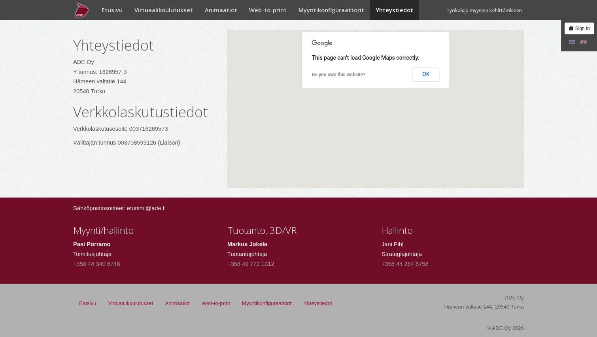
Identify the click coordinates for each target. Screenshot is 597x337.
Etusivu (112, 10)
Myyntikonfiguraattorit (331, 10)
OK (426, 74)
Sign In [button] (579, 28)
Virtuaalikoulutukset (163, 10)
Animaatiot (221, 10)
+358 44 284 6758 (405, 264)
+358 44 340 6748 (96, 264)
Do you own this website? (339, 74)
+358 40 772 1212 (250, 264)
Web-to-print (268, 10)
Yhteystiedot (394, 10)
